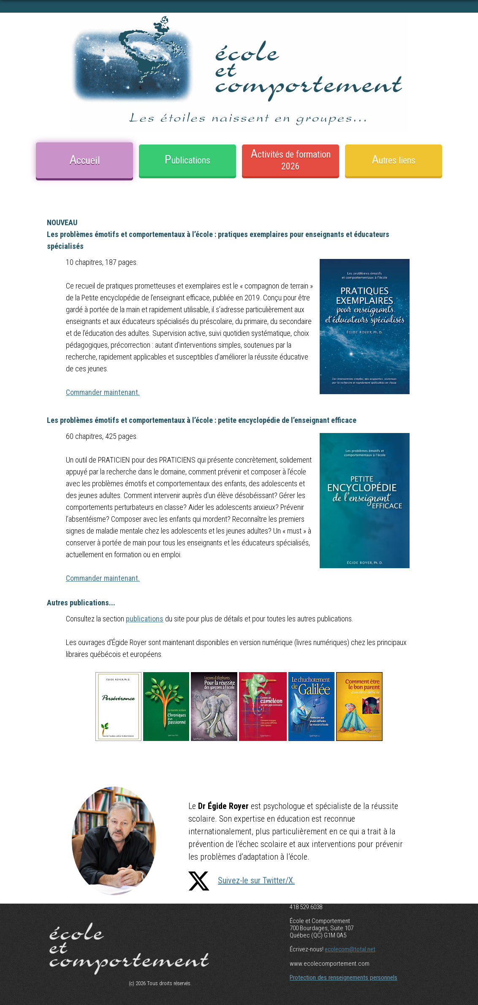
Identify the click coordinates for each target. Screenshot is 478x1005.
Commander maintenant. (103, 392)
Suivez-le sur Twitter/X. (241, 880)
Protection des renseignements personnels (343, 977)
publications (144, 618)
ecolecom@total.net (350, 949)
